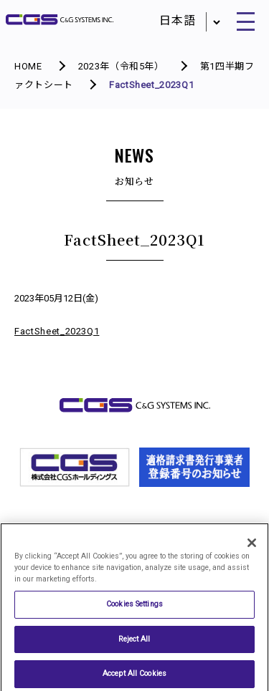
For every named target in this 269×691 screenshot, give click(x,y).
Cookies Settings (134, 608)
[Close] (252, 547)
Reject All (134, 642)
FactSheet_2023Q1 (56, 331)
